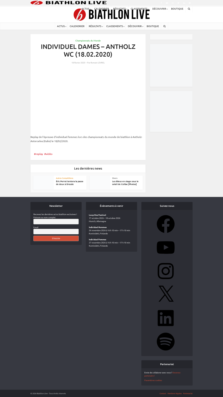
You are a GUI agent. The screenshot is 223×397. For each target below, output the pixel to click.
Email (35, 227)
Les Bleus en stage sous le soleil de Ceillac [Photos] (125, 183)
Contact (163, 393)
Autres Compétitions (64, 178)
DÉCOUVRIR (135, 26)
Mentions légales (175, 393)
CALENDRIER (77, 26)
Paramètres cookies (153, 380)
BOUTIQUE (153, 26)
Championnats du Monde (88, 40)
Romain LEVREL (98, 62)
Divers (114, 178)
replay (39, 153)
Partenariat (188, 393)
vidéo (49, 153)
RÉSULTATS (95, 26)
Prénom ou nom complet (44, 217)
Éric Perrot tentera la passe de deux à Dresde (69, 183)
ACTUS (61, 26)
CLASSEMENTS (114, 26)
